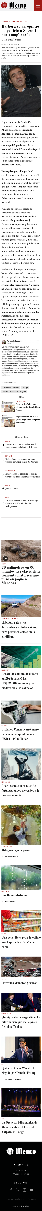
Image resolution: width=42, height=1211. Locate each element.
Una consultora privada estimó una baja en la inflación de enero (21, 942)
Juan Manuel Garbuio (13, 1079)
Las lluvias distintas (14, 895)
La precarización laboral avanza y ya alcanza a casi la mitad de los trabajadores (21, 504)
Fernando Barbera (11, 387)
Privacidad (32, 1199)
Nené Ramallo (10, 902)
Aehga (25, 387)
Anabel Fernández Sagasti (14, 391)
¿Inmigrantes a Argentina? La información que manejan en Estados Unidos (20, 1022)
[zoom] (21, 91)
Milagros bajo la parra (15, 850)
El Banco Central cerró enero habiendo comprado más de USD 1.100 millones (20, 734)
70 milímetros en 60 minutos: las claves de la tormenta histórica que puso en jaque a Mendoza (21, 575)
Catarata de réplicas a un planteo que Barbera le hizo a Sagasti (28, 407)
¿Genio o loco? (11, 489)
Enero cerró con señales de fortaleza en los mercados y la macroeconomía (20, 791)
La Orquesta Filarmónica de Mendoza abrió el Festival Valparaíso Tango (19, 1127)
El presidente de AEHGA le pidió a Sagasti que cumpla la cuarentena (28, 420)
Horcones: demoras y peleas (19, 983)
